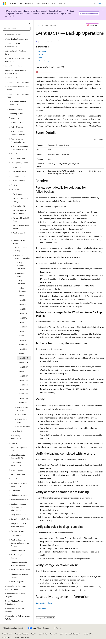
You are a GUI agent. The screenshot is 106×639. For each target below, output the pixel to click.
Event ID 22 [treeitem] (23, 336)
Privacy (52, 634)
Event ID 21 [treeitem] (23, 331)
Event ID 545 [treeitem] (23, 385)
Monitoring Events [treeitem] (16, 113)
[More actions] (102, 25)
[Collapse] (30, 23)
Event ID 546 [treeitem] (23, 389)
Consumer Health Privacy (69, 634)
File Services (41, 608)
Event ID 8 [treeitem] (22, 304)
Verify (40, 57)
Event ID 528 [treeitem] (23, 376)
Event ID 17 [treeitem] (23, 313)
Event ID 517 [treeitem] (23, 358)
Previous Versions (21, 634)
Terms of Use (88, 634)
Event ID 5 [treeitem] (22, 300)
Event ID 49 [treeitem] (23, 340)
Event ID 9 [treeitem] (22, 309)
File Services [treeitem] (17, 194)
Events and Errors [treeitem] (17, 122)
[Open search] (94, 3)
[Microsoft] (4, 3)
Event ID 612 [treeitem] (23, 402)
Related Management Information (50, 61)
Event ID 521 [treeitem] (23, 367)
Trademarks (6, 637)
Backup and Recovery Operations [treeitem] (21, 265)
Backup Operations (49, 25)
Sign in (100, 3)
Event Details (42, 51)
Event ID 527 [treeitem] (23, 371)
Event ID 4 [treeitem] (22, 295)
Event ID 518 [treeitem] (23, 362)
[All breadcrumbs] (38, 25)
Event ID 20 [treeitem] (23, 327)
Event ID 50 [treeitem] (23, 344)
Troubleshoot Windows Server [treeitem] (18, 82)
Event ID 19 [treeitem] (23, 322)
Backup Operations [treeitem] (23, 289)
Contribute (43, 634)
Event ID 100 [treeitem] (23, 353)
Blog (32, 634)
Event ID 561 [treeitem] (23, 394)
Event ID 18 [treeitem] (23, 318)
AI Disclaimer (7, 634)
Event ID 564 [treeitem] (23, 398)
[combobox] (17, 29)
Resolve (40, 54)
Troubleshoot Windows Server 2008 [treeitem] (17, 103)
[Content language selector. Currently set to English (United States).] (13, 628)
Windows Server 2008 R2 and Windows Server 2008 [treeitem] (16, 33)
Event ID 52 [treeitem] (23, 349)
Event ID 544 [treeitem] (23, 380)
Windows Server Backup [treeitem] (21, 249)
